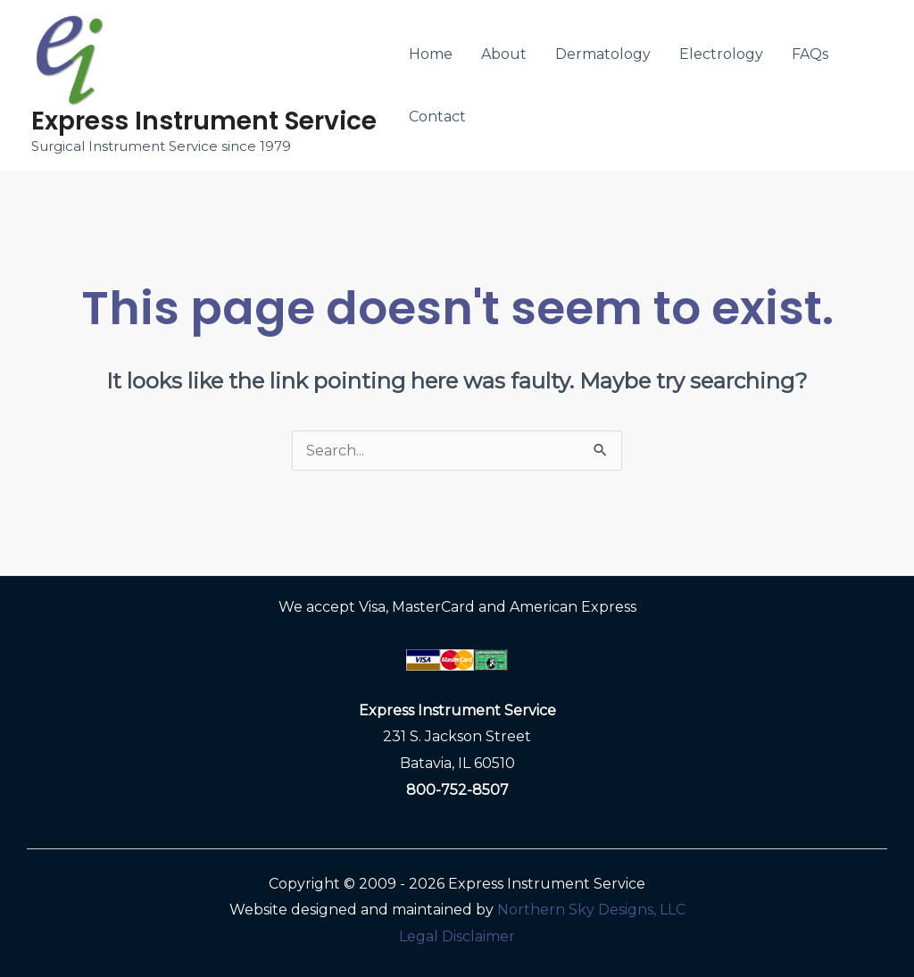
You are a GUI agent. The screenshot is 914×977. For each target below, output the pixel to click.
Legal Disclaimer (457, 936)
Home (431, 54)
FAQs (810, 54)
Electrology (721, 54)
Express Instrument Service (204, 121)
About (504, 54)
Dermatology (603, 54)
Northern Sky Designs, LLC (591, 909)
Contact (437, 116)
